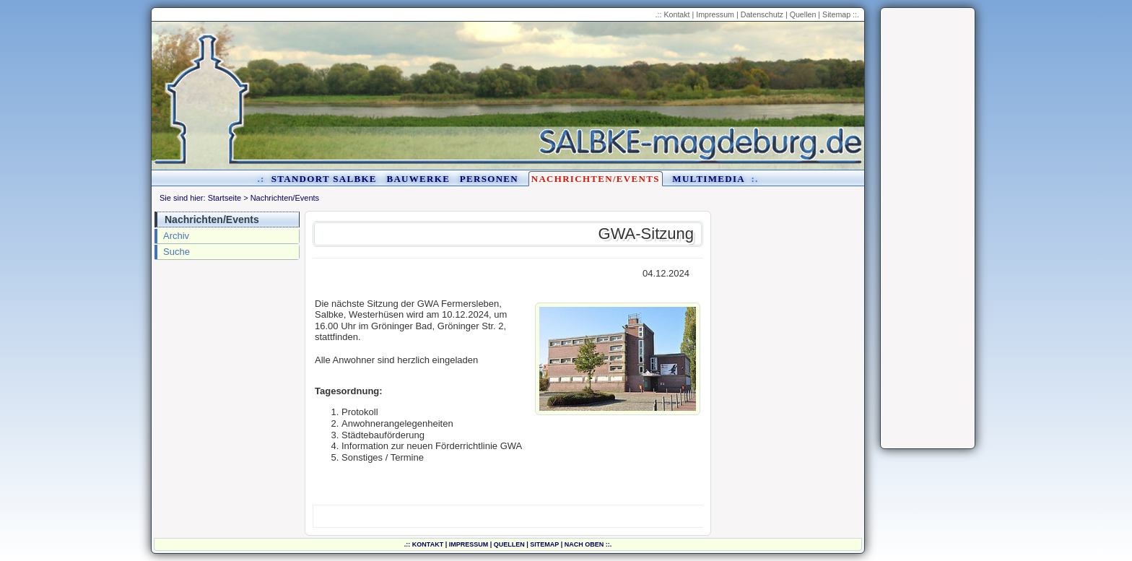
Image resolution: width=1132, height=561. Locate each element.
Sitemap (836, 14)
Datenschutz (762, 14)
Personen (489, 178)
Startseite (224, 197)
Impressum (715, 14)
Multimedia (708, 178)
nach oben (584, 544)
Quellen (803, 14)
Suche (176, 251)
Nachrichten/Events (595, 178)
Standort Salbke (324, 178)
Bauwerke (418, 178)
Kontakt (676, 14)
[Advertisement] (927, 228)
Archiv (176, 235)
